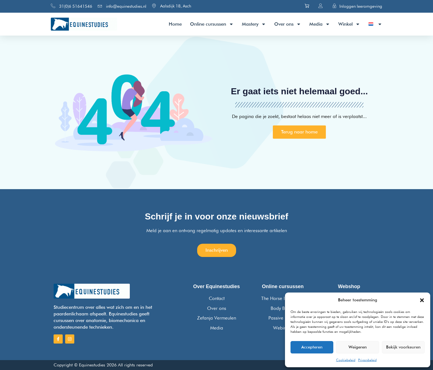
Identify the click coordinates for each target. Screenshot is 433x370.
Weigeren (357, 347)
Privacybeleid (367, 360)
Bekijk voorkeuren (403, 347)
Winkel (349, 24)
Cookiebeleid (345, 360)
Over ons (287, 24)
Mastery (254, 24)
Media (319, 24)
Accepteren (312, 347)
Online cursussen (212, 24)
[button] (422, 300)
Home (175, 24)
